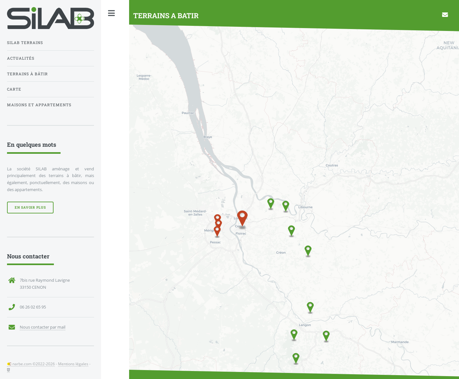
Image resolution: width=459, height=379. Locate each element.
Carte (14, 89)
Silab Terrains (25, 42)
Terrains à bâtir (27, 73)
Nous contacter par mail (42, 327)
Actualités (20, 58)
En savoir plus (30, 207)
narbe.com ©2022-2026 (31, 363)
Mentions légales (73, 363)
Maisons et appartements (39, 104)
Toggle (111, 13)
